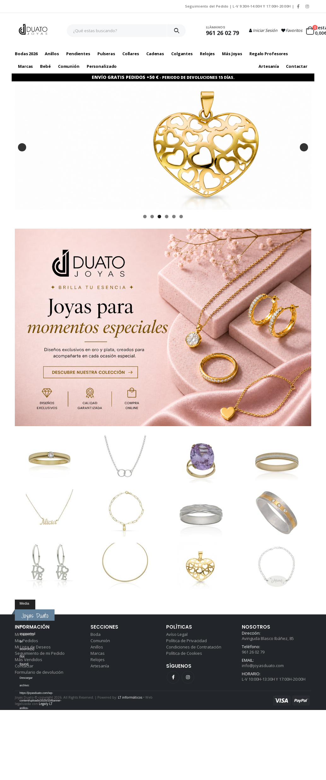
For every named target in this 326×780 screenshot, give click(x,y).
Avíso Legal (177, 634)
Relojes (97, 659)
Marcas (97, 653)
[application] (25, 605)
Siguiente (304, 147)
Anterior (22, 147)
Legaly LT (45, 703)
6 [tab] (181, 216)
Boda (95, 634)
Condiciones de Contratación (193, 647)
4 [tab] (166, 216)
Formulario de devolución (39, 672)
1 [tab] (145, 216)
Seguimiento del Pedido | (209, 6)
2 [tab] (152, 216)
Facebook (173, 677)
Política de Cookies (184, 653)
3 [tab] (159, 216)
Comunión (100, 640)
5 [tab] (174, 216)
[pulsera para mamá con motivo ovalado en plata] (163, 147)
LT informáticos (130, 697)
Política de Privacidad (186, 640)
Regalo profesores (268, 53)
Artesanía (269, 66)
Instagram (188, 677)
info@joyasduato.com (263, 665)
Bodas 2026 (26, 53)
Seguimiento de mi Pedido (40, 653)
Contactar (296, 66)
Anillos (96, 647)
